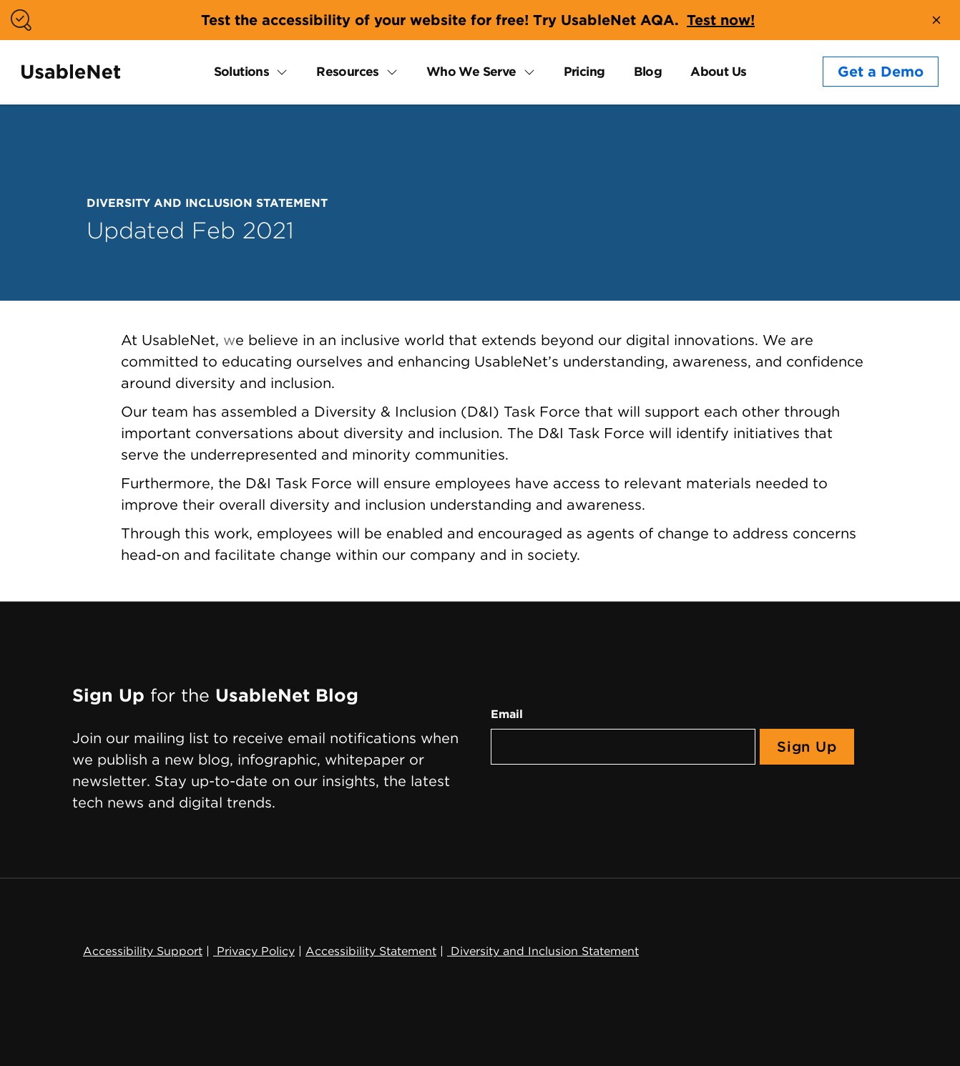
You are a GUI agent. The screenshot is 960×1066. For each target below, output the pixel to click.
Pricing (584, 71)
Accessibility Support (142, 951)
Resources (347, 71)
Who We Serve (471, 71)
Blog (648, 71)
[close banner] (936, 20)
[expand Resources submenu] (388, 71)
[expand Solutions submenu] (278, 71)
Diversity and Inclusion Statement (543, 951)
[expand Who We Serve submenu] (525, 71)
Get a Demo (881, 71)
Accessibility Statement (370, 951)
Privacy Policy (254, 951)
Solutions (242, 71)
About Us (718, 71)
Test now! (721, 20)
